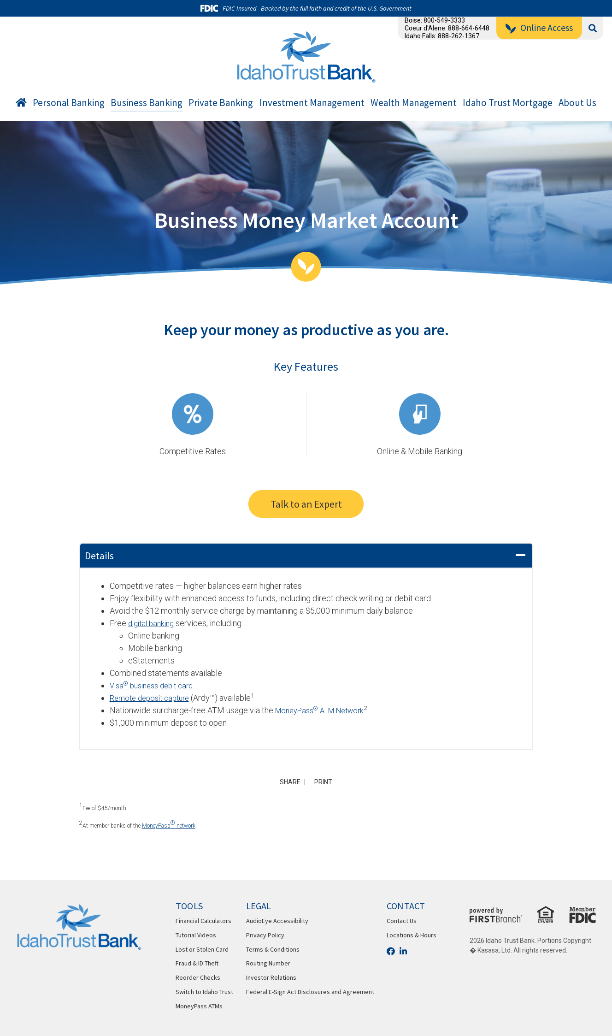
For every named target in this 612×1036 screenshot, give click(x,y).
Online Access (546, 27)
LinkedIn (403, 951)
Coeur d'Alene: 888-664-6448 (447, 28)
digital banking (153, 623)
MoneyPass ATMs (199, 1006)
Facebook (391, 951)
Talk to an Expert (306, 503)
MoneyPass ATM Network (325, 710)
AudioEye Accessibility (277, 921)
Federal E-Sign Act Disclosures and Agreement (310, 992)
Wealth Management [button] (414, 103)
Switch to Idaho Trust (204, 992)
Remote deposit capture (153, 698)
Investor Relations (271, 977)
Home (21, 104)
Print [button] (326, 782)
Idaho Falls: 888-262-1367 (442, 36)
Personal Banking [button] (69, 103)
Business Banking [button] (146, 103)
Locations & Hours (411, 935)
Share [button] (287, 782)
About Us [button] (577, 103)
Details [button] (99, 555)
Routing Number (268, 963)
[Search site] (592, 28)
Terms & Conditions (273, 949)
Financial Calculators (203, 921)
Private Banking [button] (220, 103)
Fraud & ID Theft (197, 963)
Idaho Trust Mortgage (508, 103)
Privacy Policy (265, 935)
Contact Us (402, 921)
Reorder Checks (198, 977)
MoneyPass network (168, 824)
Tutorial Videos (196, 935)
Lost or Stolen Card (202, 949)
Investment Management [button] (312, 103)
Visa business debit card (156, 685)
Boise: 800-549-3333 (435, 20)
